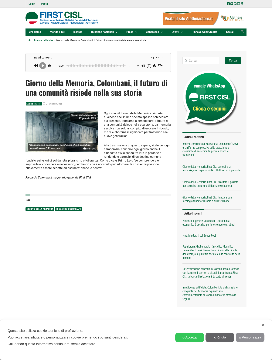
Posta (44, 3)
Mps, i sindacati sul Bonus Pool (199, 235)
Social (230, 32)
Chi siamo (35, 32)
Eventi (175, 32)
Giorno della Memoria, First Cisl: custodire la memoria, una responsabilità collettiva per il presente (211, 168)
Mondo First (57, 32)
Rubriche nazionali (102, 32)
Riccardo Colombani (68, 209)
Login (32, 3)
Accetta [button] (189, 337)
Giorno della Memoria (40, 209)
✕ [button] (263, 325)
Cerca (233, 60)
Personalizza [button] (250, 337)
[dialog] (136, 339)
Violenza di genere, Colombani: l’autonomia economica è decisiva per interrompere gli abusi (208, 223)
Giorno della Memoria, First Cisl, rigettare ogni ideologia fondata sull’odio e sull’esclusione (207, 199)
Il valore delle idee (43, 40)
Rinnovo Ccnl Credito (204, 32)
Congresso (152, 32)
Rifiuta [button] (220, 337)
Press (129, 32)
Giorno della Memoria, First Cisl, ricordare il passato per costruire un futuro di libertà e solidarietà (210, 184)
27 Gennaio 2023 (52, 103)
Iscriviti (77, 32)
